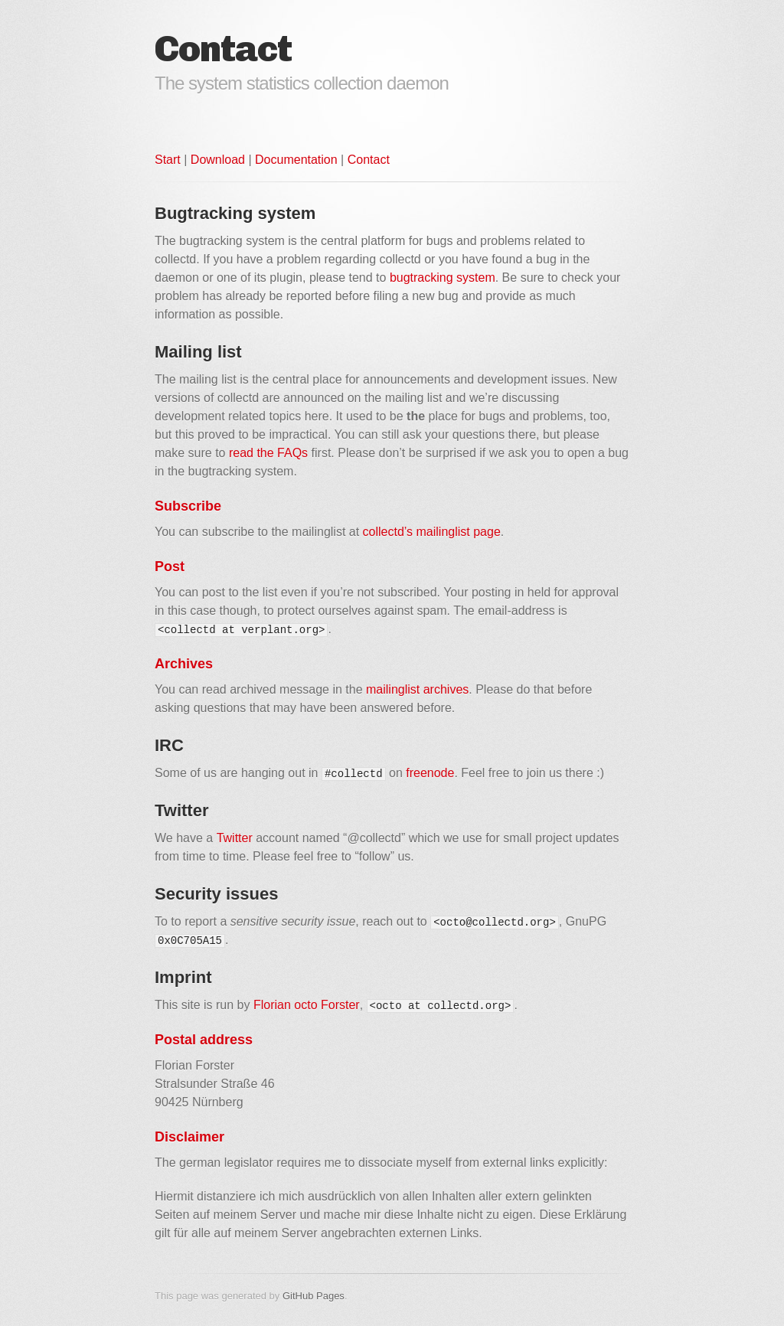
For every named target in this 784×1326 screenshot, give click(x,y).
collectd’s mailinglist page (432, 531)
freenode (430, 772)
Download (218, 159)
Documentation (296, 159)
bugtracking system (442, 277)
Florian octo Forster (306, 1004)
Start (168, 159)
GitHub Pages (314, 1296)
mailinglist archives (417, 689)
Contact (369, 159)
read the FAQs (268, 452)
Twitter (235, 837)
